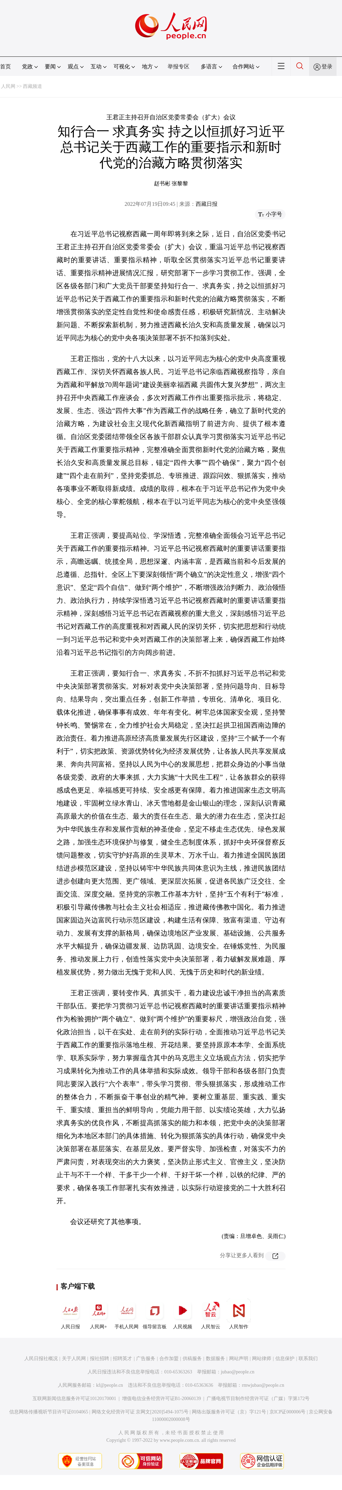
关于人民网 (74, 1358)
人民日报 (70, 1314)
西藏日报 (207, 204)
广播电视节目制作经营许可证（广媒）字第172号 (258, 1398)
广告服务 (145, 1358)
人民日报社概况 (41, 1358)
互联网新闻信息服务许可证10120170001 (74, 1398)
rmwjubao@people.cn (263, 1385)
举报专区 (178, 66)
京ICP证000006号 (287, 1411)
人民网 (8, 86)
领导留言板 (155, 1314)
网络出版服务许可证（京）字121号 (229, 1411)
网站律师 (261, 1358)
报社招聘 (99, 1358)
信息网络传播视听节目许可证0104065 (48, 1411)
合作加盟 (169, 1358)
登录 (326, 66)
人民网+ (98, 1314)
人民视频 (183, 1314)
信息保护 (284, 1358)
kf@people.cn (109, 1385)
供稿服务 (192, 1358)
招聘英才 (122, 1358)
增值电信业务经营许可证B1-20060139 (161, 1398)
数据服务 (215, 1358)
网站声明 (238, 1358)
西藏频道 (32, 86)
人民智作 (239, 1314)
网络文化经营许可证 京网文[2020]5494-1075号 (140, 1411)
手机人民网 (127, 1314)
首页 (5, 66)
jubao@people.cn (237, 1371)
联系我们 (308, 1358)
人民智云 (211, 1314)
